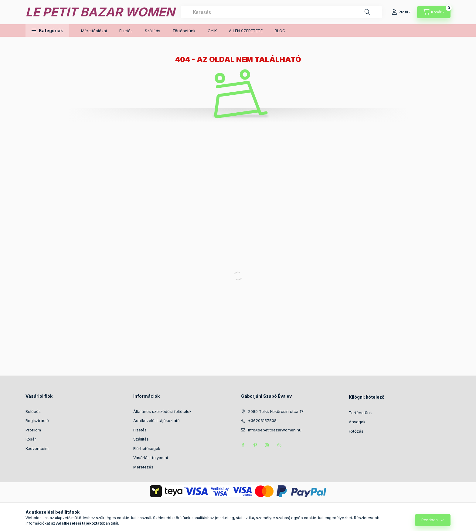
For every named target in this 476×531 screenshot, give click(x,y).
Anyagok (357, 421)
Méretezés (143, 467)
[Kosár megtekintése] (433, 12)
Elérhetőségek (146, 448)
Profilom (33, 429)
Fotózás (356, 431)
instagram (267, 445)
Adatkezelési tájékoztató (156, 420)
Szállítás (152, 30)
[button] (47, 30)
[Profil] (401, 12)
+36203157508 (262, 420)
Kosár (30, 439)
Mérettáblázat (94, 30)
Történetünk (183, 30)
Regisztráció (37, 420)
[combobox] (281, 12)
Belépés (33, 411)
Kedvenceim (37, 448)
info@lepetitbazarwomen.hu (274, 429)
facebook (243, 445)
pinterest (255, 445)
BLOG (280, 30)
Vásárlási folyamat (150, 457)
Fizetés (126, 30)
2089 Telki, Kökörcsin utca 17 (276, 411)
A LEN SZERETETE (246, 30)
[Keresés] (367, 12)
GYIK (212, 30)
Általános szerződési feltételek (162, 411)
